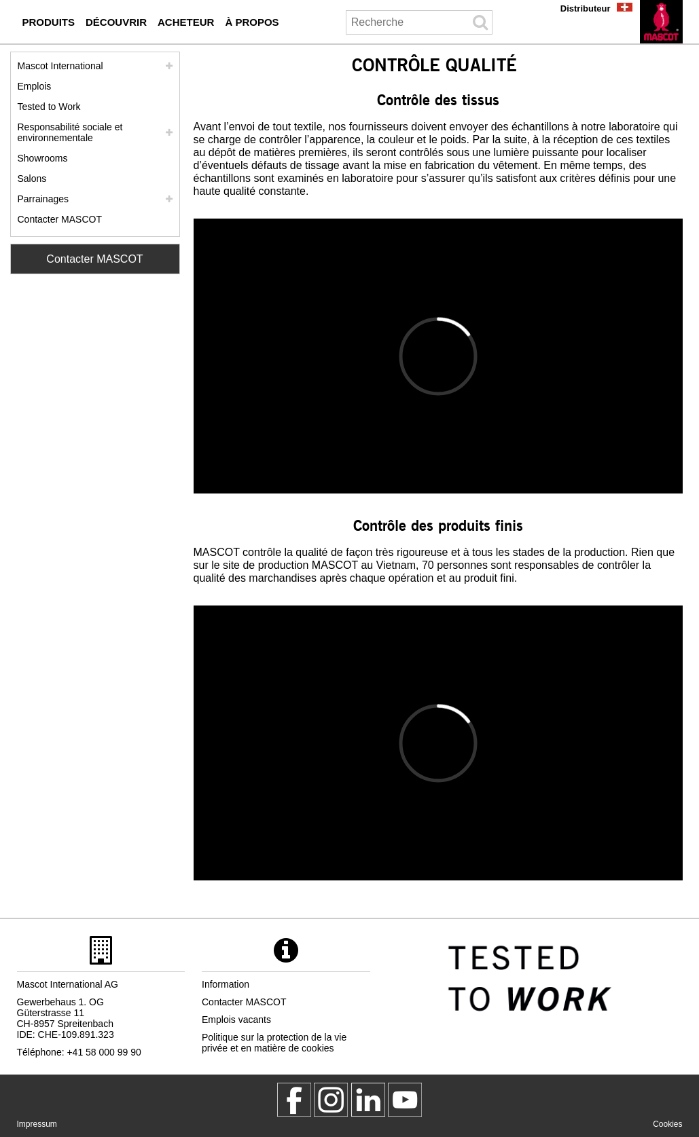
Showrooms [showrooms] (43, 158)
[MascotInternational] (405, 1100)
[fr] (661, 21)
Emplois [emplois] (35, 86)
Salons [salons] (32, 178)
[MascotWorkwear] (294, 1100)
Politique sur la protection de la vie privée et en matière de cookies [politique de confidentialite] (274, 1043)
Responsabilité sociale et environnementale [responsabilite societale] (70, 132)
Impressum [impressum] (37, 1124)
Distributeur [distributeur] (585, 8)
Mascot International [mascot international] (60, 65)
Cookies (667, 1124)
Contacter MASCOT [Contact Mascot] (94, 259)
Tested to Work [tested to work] (49, 106)
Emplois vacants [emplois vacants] (236, 1019)
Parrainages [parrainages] (43, 198)
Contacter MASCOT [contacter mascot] (60, 219)
